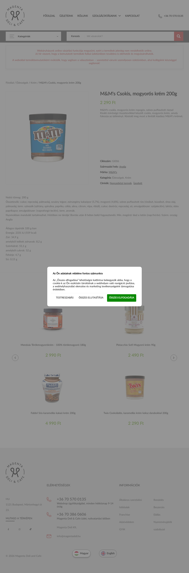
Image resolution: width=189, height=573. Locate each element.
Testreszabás (64, 298)
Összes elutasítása (91, 298)
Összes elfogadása (121, 298)
